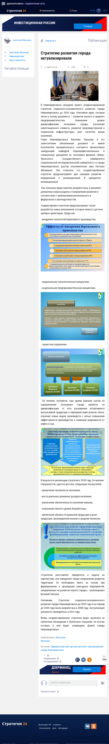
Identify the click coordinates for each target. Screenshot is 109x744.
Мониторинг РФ (44, 725)
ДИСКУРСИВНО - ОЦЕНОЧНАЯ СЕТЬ (26, 3)
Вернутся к (51, 40)
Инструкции (63, 728)
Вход (92, 10)
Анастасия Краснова (22, 40)
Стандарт (88, 26)
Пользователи (44, 728)
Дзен (54, 728)
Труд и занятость (17, 60)
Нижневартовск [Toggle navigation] (47, 11)
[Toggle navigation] (3, 3)
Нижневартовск (16, 56)
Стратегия (16, 11)
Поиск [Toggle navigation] (73, 11)
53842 (104, 11)
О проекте (57, 725)
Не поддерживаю (51, 661)
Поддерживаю (50, 658)
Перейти (87, 669)
